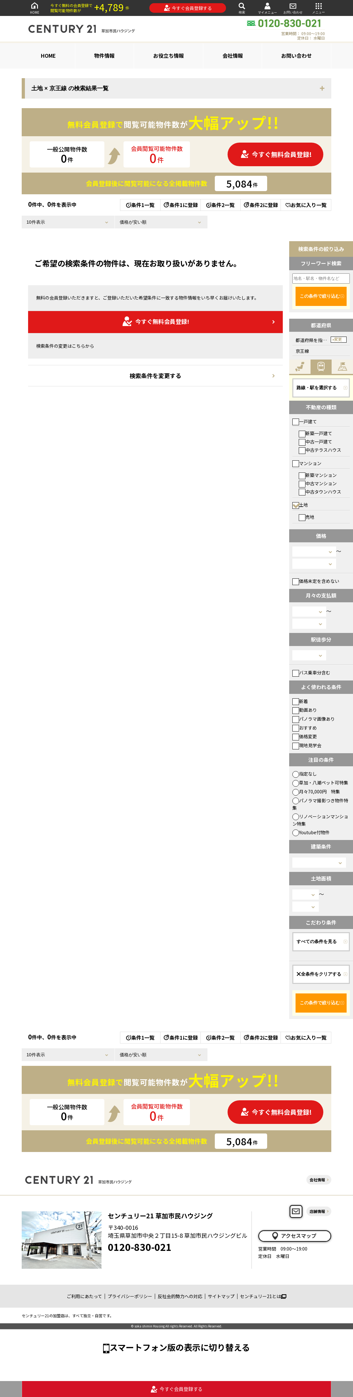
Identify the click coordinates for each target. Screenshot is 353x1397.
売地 (306, 517)
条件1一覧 (140, 205)
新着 (300, 701)
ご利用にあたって (84, 1296)
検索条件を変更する (155, 375)
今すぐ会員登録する (188, 8)
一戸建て (304, 421)
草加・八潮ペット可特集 (320, 782)
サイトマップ (221, 1296)
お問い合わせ (293, 8)
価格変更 (304, 736)
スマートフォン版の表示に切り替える (179, 1347)
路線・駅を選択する (317, 387)
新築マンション (318, 475)
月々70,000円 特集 (316, 791)
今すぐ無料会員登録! (276, 154)
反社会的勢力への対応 (180, 1296)
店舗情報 (317, 1211)
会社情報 (232, 55)
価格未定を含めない (315, 581)
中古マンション (318, 483)
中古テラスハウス (320, 450)
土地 (300, 505)
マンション (306, 463)
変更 (338, 339)
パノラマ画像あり (313, 719)
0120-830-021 (140, 1246)
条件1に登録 (180, 205)
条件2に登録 (260, 205)
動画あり (304, 710)
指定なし (304, 773)
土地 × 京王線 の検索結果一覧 (70, 88)
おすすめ (304, 728)
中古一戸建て (315, 441)
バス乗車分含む (311, 672)
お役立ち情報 (168, 55)
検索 (242, 8)
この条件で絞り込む (320, 296)
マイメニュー (267, 8)
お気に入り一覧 (306, 205)
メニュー (318, 8)
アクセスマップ (293, 1236)
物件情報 (104, 55)
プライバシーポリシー (130, 1296)
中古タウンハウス (320, 491)
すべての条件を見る (317, 941)
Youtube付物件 (311, 832)
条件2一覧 (220, 205)
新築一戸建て (315, 433)
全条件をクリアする (319, 974)
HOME (34, 8)
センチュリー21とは (263, 1296)
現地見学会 (306, 745)
